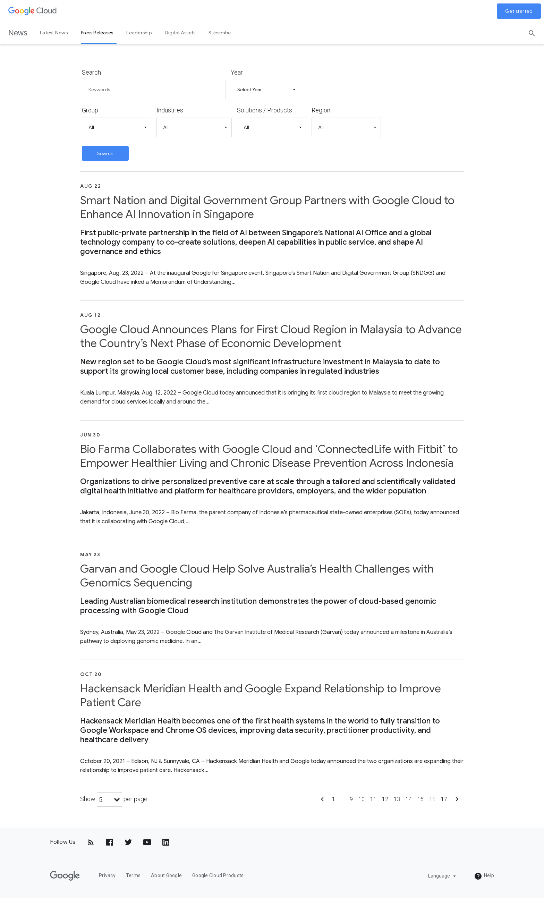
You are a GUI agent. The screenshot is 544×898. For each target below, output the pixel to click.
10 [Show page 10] (361, 799)
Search (91, 72)
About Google (166, 875)
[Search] (532, 30)
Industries (169, 110)
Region (321, 110)
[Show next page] (457, 801)
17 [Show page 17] (444, 799)
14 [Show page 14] (409, 799)
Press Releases (97, 32)
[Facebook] (109, 842)
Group (90, 110)
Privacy (107, 875)
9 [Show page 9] (351, 799)
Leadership (139, 32)
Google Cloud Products (218, 875)
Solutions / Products (264, 110)
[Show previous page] (322, 801)
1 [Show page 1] (333, 799)
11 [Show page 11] (373, 799)
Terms (133, 875)
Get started (519, 11)
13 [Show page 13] (397, 799)
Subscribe (220, 32)
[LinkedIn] (165, 842)
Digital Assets (180, 32)
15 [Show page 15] (420, 799)
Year (237, 72)
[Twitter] (128, 842)
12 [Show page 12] (385, 799)
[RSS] (91, 842)
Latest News (54, 32)
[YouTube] (147, 842)
